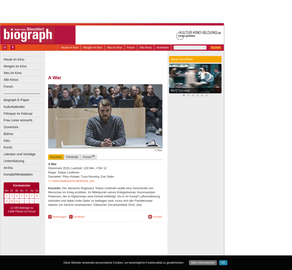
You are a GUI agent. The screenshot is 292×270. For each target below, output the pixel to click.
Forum (131, 47)
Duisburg (138, 252)
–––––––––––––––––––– (22, 93)
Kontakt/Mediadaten (18, 174)
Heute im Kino (69, 47)
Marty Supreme (180, 90)
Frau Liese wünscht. (18, 120)
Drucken (157, 216)
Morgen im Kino (92, 47)
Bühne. (9, 134)
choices (81, 248)
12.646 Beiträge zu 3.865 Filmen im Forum (22, 209)
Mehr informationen (203, 262)
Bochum (70, 252)
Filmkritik (72, 157)
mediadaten (140, 244)
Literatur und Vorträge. (20, 154)
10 (11, 201)
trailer (105, 248)
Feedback (79, 216)
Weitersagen (60, 216)
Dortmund (111, 252)
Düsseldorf (125, 252)
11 (16, 201)
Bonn (80, 252)
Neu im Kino (114, 47)
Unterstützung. (14, 161)
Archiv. (8, 168)
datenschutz (123, 244)
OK (223, 262)
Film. (7, 141)
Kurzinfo (55, 157)
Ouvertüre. (11, 127)
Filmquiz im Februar (18, 113)
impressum (107, 244)
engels (92, 248)
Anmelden (162, 47)
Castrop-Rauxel (94, 252)
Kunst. (8, 147)
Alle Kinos (146, 47)
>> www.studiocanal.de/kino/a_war (71, 181)
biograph (68, 248)
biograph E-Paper (16, 100)
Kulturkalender (14, 107)
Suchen (215, 47)
